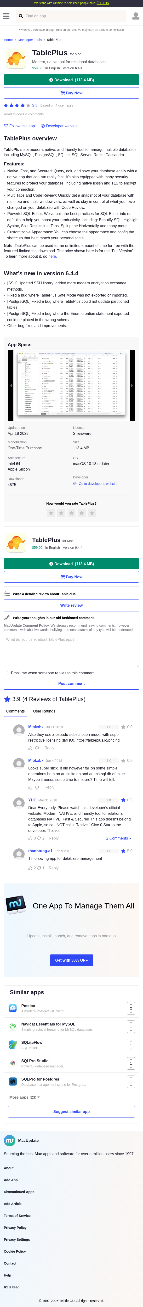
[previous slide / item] (11, 385)
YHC (32, 800)
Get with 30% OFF (71, 960)
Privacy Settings (17, 1239)
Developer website (59, 126)
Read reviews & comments (24, 114)
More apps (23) (22, 1097)
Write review (71, 605)
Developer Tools (30, 40)
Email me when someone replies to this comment (53, 673)
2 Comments (119, 838)
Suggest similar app (71, 1111)
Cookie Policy (15, 1251)
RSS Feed (11, 1287)
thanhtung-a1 (40, 850)
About (8, 1168)
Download (71, 79)
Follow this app (19, 126)
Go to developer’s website (95, 484)
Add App (11, 1180)
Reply (49, 747)
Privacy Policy (15, 1227)
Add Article (13, 1204)
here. (52, 256)
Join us (103, 2)
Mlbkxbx (36, 726)
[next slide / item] (132, 385)
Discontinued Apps (19, 1192)
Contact (10, 1263)
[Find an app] (20, 16)
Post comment (71, 683)
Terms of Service (17, 1216)
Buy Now (71, 93)
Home (8, 40)
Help (7, 1275)
